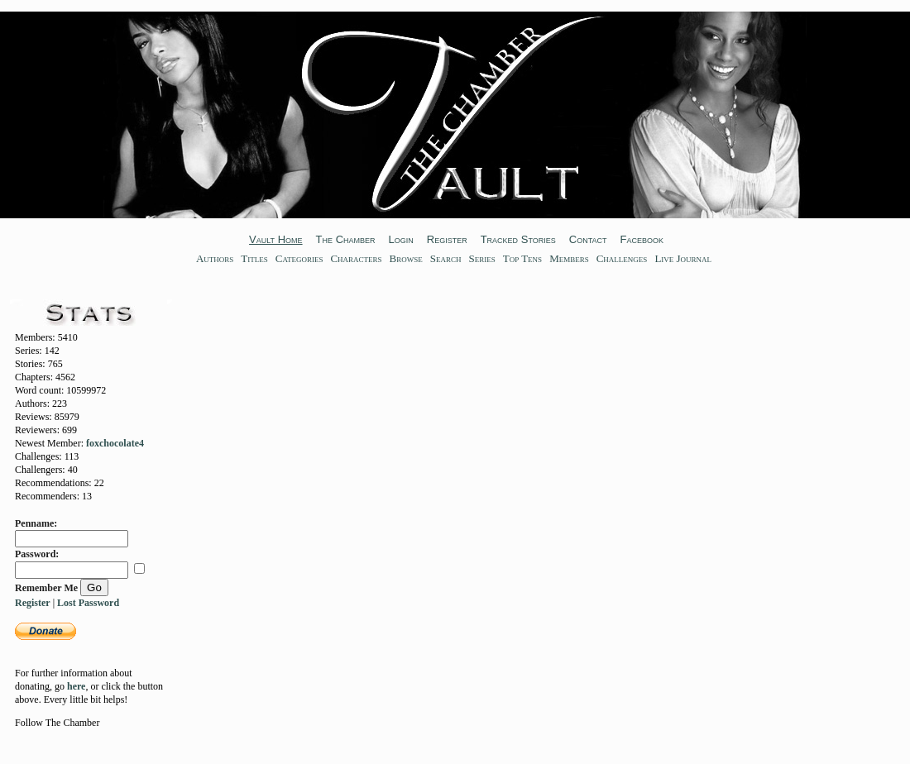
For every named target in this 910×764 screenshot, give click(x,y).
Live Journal (682, 258)
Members (569, 258)
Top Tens (522, 258)
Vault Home (276, 239)
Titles (254, 258)
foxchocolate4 (115, 443)
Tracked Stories (518, 239)
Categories (299, 258)
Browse (406, 258)
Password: (37, 554)
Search (446, 258)
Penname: (36, 523)
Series (481, 258)
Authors (214, 258)
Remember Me (46, 588)
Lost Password (88, 603)
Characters (355, 258)
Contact (588, 239)
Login (401, 239)
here (76, 686)
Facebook (641, 239)
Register (447, 239)
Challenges (622, 258)
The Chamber (346, 239)
